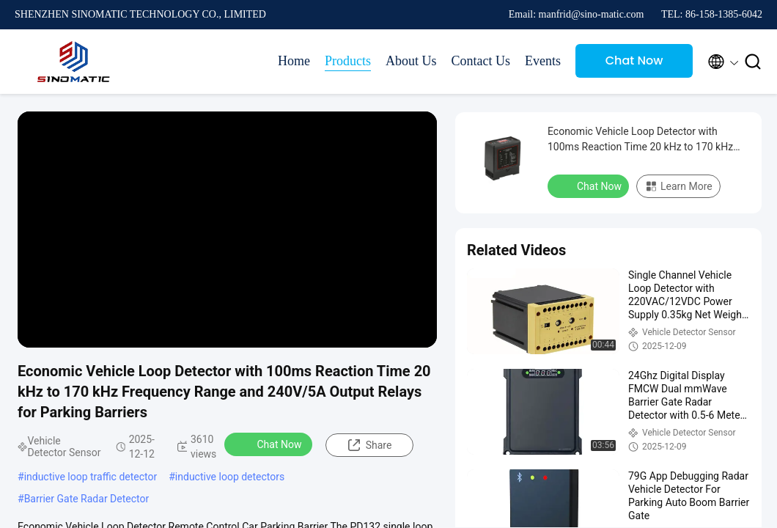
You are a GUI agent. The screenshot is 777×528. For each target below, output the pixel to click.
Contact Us (481, 61)
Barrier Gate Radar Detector (87, 499)
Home (294, 61)
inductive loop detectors (229, 477)
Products (348, 61)
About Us (411, 61)
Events (543, 61)
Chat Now (634, 60)
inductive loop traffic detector (91, 477)
